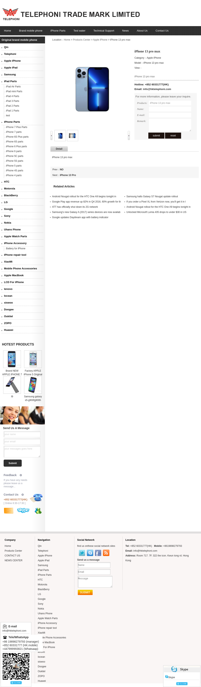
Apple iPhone (12, 60)
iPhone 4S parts (14, 170)
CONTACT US (12, 555)
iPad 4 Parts (12, 96)
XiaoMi (8, 261)
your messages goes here (18, 448)
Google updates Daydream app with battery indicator (80, 217)
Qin (6, 47)
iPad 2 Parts (12, 105)
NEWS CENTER (14, 560)
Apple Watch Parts (15, 236)
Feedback (10, 475)
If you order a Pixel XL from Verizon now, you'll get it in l (156, 201)
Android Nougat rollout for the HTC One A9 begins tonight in (84, 196)
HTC (6, 181)
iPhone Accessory (15, 243)
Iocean (8, 295)
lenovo (8, 288)
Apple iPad (10, 67)
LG (6, 202)
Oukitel (8, 316)
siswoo (8, 302)
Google (8, 209)
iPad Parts (10, 81)
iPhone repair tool (15, 254)
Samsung (10, 74)
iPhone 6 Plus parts (16, 146)
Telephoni (10, 53)
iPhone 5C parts (14, 156)
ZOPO (7, 323)
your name (10, 434)
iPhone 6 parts (14, 151)
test (8, 115)
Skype (170, 677)
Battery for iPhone (15, 248)
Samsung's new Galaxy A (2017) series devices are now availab (86, 212)
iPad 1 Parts (12, 110)
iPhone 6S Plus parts (17, 136)
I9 (12, 396)
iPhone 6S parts (14, 141)
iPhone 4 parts (14, 175)
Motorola (9, 188)
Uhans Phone (12, 229)
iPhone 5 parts (14, 165)
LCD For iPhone (14, 282)
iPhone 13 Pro (68, 175)
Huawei (8, 329)
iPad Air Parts (13, 86)
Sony (7, 215)
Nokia (7, 222)
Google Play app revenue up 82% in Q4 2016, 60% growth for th (86, 201)
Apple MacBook (14, 275)
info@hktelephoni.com (157, 89)
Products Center (81, 39)
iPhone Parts (12, 121)
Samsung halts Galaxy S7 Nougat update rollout (152, 196)
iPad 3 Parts (12, 101)
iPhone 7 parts (14, 132)
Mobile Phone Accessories (20, 268)
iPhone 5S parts (14, 160)
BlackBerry (11, 195)
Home (67, 39)
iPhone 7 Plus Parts (16, 127)
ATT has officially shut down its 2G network (75, 206)
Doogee (9, 309)
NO (62, 169)
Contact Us (11, 494)
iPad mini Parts (14, 91)
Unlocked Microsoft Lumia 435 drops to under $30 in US (156, 212)
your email (9, 441)
